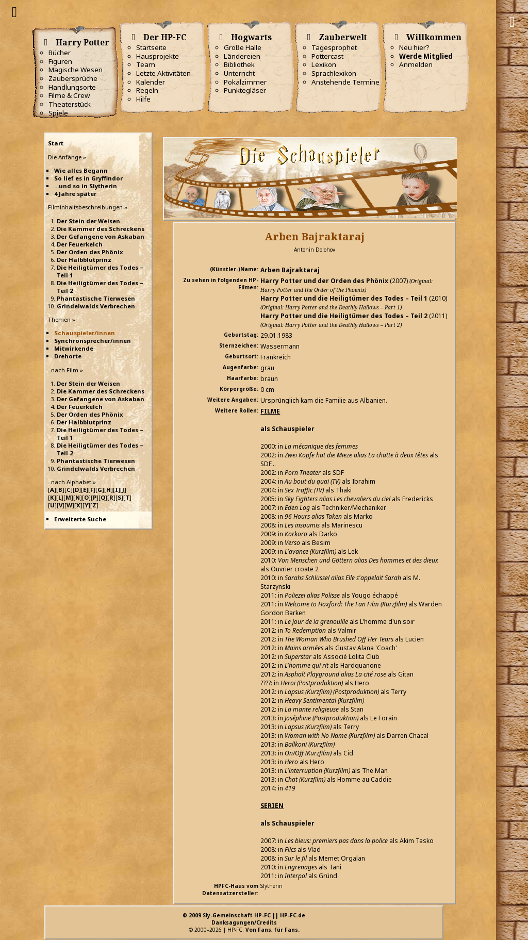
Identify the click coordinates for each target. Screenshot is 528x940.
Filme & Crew (69, 95)
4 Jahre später (75, 193)
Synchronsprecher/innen (92, 340)
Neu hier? (414, 47)
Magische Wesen (75, 69)
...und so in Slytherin (85, 186)
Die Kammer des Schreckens (100, 229)
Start (55, 143)
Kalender (150, 82)
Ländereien (242, 56)
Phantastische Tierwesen (96, 298)
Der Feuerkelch (80, 244)
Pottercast (327, 56)
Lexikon (323, 64)
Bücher (59, 52)
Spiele (58, 113)
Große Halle (242, 47)
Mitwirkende (73, 348)
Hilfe (143, 99)
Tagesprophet (334, 47)
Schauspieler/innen (84, 333)
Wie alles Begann (81, 170)
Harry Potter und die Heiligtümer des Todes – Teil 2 (343, 315)
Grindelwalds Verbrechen (96, 306)
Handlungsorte (72, 87)
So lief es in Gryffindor (88, 178)
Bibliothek (239, 64)
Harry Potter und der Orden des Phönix (324, 280)
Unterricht (239, 73)
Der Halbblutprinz (84, 259)
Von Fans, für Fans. (272, 929)
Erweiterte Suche (80, 519)
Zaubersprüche (72, 78)
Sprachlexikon (333, 73)
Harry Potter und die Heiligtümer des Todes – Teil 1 (343, 298)
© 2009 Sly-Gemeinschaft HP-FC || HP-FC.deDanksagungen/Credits (244, 919)
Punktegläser (245, 90)
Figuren (60, 61)
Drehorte (67, 356)
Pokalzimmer (245, 82)
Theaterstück (69, 104)
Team (145, 64)
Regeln (147, 90)
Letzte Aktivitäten (163, 73)
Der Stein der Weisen (88, 221)
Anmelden (416, 64)
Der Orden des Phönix (90, 252)
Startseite (151, 47)
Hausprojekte (157, 56)
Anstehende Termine (345, 82)
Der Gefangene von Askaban (100, 236)
